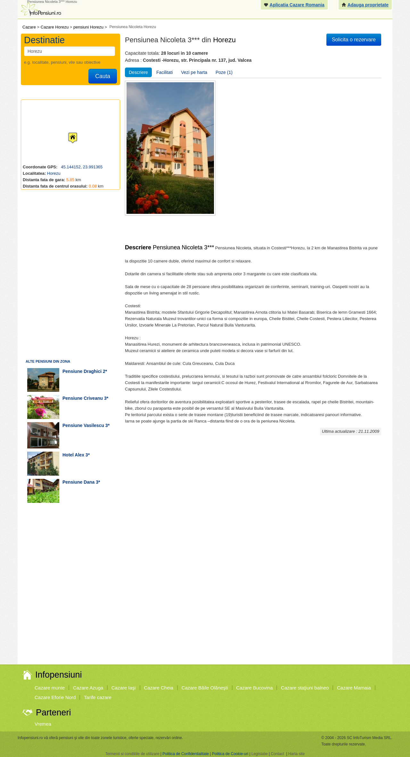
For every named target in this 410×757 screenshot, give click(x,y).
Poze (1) (224, 72)
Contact (277, 754)
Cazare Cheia (158, 687)
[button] (67, 132)
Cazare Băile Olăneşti (205, 687)
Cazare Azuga (88, 687)
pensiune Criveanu (82, 398)
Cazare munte (50, 687)
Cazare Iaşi (123, 687)
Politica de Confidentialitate (185, 754)
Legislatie (259, 754)
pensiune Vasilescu (83, 425)
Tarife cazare (97, 697)
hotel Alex (73, 454)
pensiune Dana (78, 482)
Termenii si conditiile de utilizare (132, 754)
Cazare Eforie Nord (55, 697)
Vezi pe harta (194, 72)
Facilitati (164, 72)
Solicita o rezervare (354, 39)
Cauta (102, 76)
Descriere (138, 72)
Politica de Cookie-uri (230, 754)
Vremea (43, 723)
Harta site (296, 754)
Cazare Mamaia (354, 687)
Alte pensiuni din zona (48, 361)
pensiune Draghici (82, 371)
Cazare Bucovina (254, 687)
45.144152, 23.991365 (81, 167)
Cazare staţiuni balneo (305, 687)
